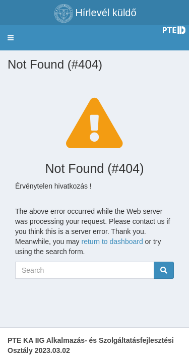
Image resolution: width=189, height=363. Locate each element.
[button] (10, 37)
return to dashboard (112, 241)
